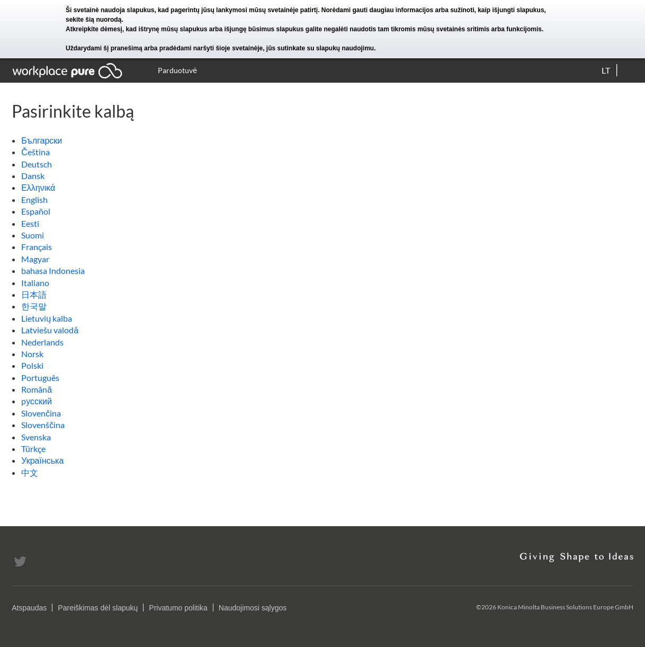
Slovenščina (43, 425)
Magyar (35, 259)
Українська (42, 460)
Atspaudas (29, 608)
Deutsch (36, 164)
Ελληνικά (38, 187)
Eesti (30, 223)
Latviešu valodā (49, 330)
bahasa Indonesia (53, 270)
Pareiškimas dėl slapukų (98, 608)
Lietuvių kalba (46, 318)
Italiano (35, 283)
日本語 (34, 294)
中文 (29, 472)
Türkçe (33, 449)
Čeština (35, 152)
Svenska (36, 437)
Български (41, 140)
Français (36, 247)
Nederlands (42, 342)
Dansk (32, 176)
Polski (32, 365)
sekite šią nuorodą (93, 19)
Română (36, 389)
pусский (36, 401)
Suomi (32, 235)
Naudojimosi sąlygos (252, 608)
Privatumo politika (178, 608)
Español (35, 211)
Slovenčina (41, 413)
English (34, 199)
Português (40, 378)
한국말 (34, 306)
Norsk (32, 354)
